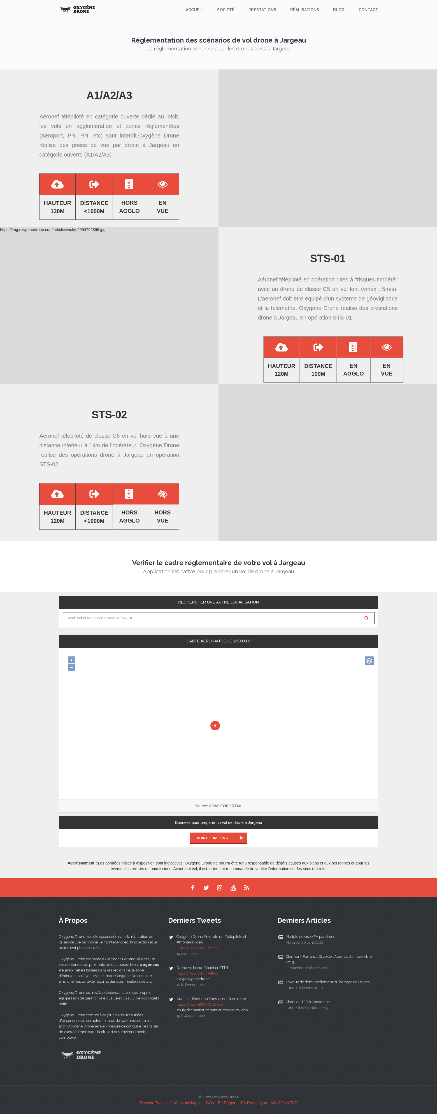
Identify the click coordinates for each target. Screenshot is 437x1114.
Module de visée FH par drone (310, 936)
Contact (368, 10)
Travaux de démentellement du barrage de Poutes (327, 982)
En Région (227, 1103)
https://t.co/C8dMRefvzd (197, 973)
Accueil (194, 10)
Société (225, 10)
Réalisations (304, 10)
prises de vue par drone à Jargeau (120, 145)
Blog (339, 10)
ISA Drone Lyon (253, 1103)
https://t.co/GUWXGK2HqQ (199, 1004)
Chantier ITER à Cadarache (308, 1002)
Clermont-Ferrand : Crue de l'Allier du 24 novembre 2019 (329, 959)
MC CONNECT (284, 1103)
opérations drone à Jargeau (107, 455)
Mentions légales (189, 1103)
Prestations (262, 10)
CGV (210, 1103)
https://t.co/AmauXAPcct (198, 948)
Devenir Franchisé (156, 1103)
